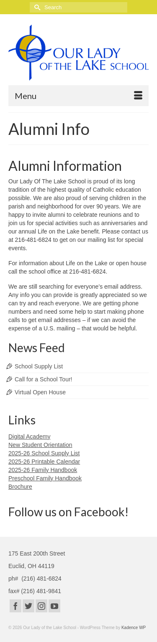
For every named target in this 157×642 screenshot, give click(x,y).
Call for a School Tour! (43, 379)
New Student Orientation (40, 445)
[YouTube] (54, 605)
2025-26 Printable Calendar (44, 461)
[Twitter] (28, 605)
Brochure (20, 486)
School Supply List (39, 366)
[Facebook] (15, 605)
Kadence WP (133, 627)
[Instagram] (41, 605)
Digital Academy (29, 436)
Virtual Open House (40, 392)
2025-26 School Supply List (44, 453)
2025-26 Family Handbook (42, 470)
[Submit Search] (36, 7)
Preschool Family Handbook (45, 478)
